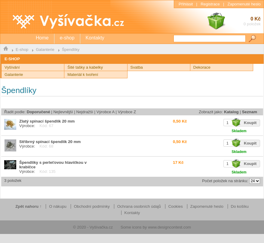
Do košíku (240, 206)
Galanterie (45, 49)
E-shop (22, 49)
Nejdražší (84, 112)
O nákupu (57, 206)
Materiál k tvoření (82, 74)
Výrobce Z (127, 112)
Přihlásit (186, 4)
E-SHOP (12, 59)
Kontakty (95, 37)
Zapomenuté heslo (244, 4)
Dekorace (201, 67)
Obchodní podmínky (92, 206)
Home (42, 37)
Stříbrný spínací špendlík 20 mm (50, 141)
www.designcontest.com (169, 227)
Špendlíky (71, 49)
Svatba (136, 67)
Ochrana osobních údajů (139, 206)
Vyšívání (12, 67)
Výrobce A (106, 112)
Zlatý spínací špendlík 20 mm (47, 121)
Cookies (175, 206)
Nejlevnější (63, 112)
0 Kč (234, 21)
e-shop (67, 37)
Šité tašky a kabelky (85, 67)
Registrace (210, 4)
